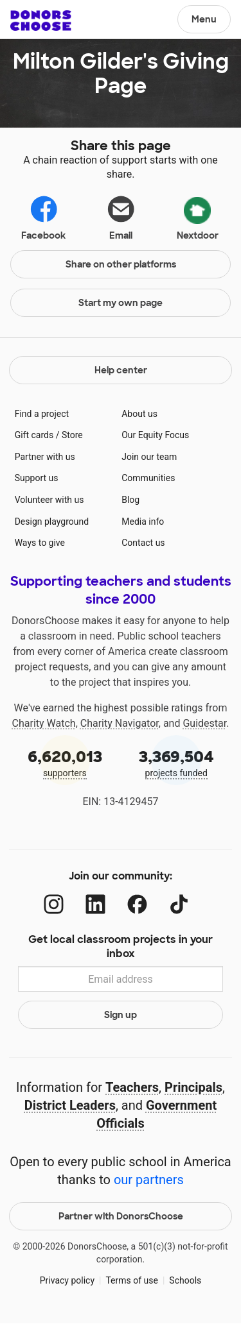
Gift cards (34, 435)
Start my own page (120, 303)
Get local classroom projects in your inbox (120, 946)
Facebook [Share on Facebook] (43, 217)
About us (139, 414)
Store (72, 435)
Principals (193, 1087)
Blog (130, 500)
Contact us (143, 543)
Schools (185, 1280)
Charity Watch (44, 723)
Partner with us (45, 457)
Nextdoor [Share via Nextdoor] (198, 216)
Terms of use (131, 1280)
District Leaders (70, 1105)
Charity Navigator (119, 723)
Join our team (149, 457)
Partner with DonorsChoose (120, 1216)
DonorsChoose (40, 20)
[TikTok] (179, 904)
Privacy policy (67, 1280)
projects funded (177, 762)
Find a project (42, 414)
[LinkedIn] (95, 904)
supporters (65, 762)
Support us (36, 478)
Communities (148, 478)
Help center (120, 370)
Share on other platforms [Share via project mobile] (121, 264)
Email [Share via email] (120, 217)
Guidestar (204, 723)
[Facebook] (137, 904)
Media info (142, 521)
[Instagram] (53, 904)
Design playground (52, 521)
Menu (204, 19)
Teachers (132, 1087)
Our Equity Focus (155, 435)
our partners (149, 1179)
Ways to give (40, 543)
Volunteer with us (49, 500)
